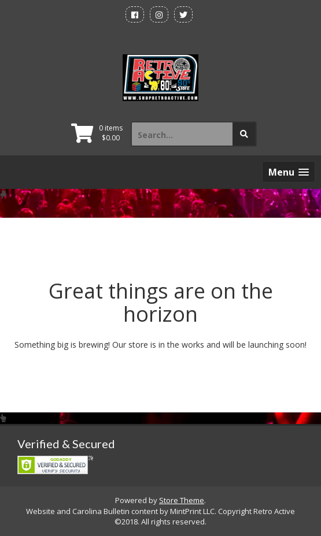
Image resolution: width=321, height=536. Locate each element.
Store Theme (181, 500)
